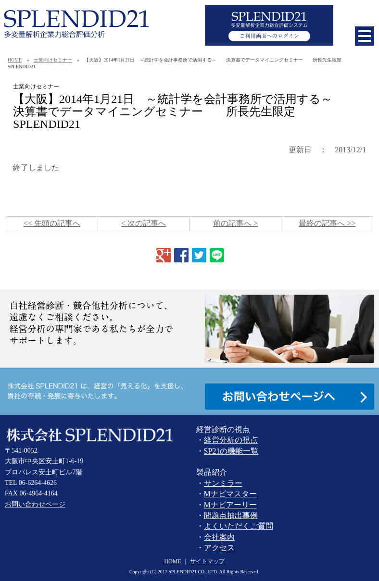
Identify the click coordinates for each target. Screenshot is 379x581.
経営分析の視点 (231, 440)
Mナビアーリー (230, 505)
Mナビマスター (230, 494)
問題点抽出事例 (231, 515)
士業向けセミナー (53, 59)
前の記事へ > (235, 223)
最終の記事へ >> (327, 223)
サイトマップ (207, 561)
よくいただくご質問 (238, 526)
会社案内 (219, 537)
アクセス (219, 548)
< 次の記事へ (143, 223)
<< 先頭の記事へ (52, 223)
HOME (15, 59)
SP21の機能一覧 (231, 451)
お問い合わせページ (35, 504)
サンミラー (223, 483)
